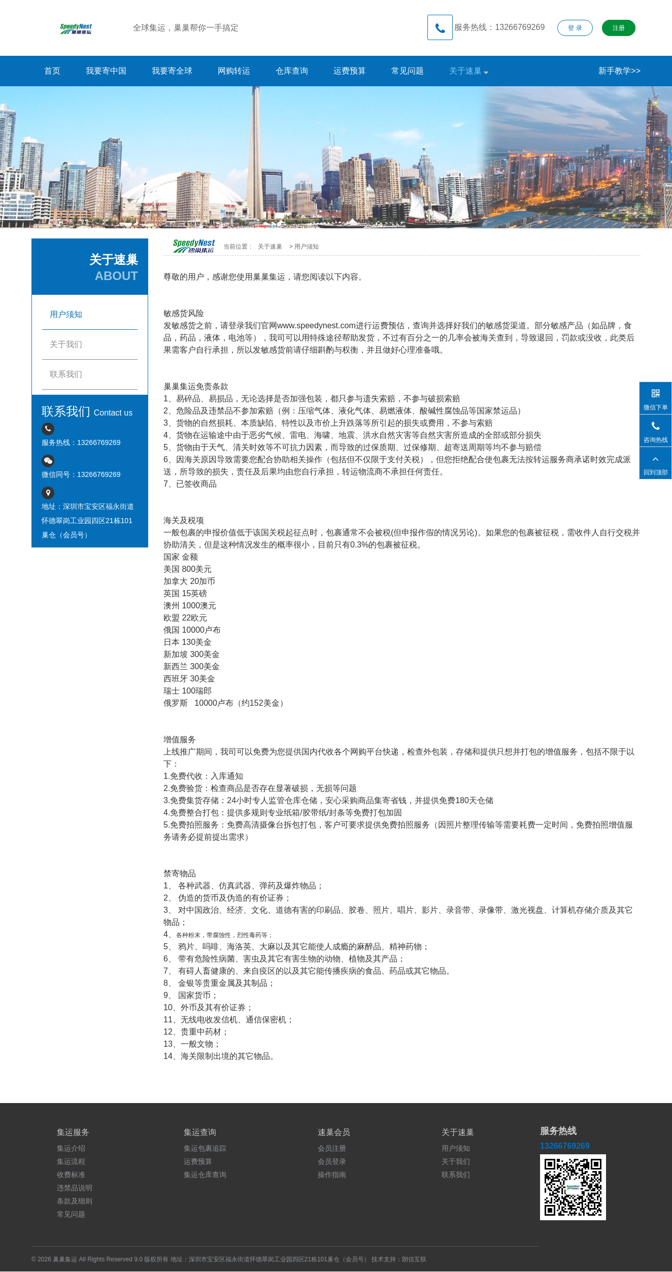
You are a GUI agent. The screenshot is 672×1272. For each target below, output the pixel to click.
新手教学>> (619, 70)
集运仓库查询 (205, 1175)
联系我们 (456, 1175)
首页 (52, 70)
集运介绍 (71, 1148)
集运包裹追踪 (205, 1148)
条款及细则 (74, 1201)
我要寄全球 (172, 70)
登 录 (575, 27)
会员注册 (332, 1148)
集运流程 (71, 1161)
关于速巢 (468, 70)
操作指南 (332, 1175)
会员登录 (332, 1161)
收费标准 (71, 1175)
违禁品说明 (74, 1188)
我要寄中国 (106, 70)
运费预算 (349, 70)
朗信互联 (414, 1259)
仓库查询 (292, 70)
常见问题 (407, 70)
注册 (619, 27)
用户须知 (456, 1148)
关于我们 (456, 1161)
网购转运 (234, 70)
